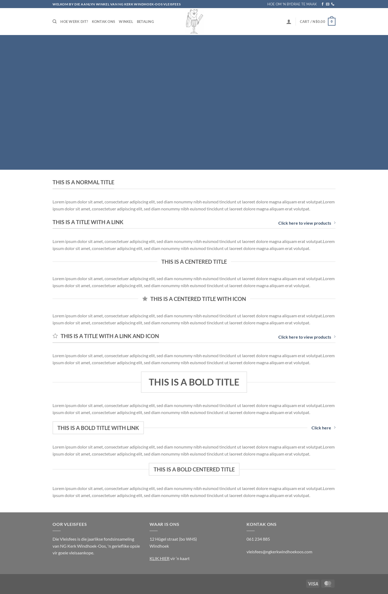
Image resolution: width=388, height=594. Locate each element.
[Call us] (332, 4)
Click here (323, 427)
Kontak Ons (103, 21)
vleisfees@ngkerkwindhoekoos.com (279, 551)
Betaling (145, 21)
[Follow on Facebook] (322, 4)
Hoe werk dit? (74, 21)
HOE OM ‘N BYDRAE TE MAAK (292, 4)
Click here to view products (306, 222)
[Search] (55, 21)
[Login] (289, 21)
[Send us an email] (327, 4)
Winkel (126, 21)
